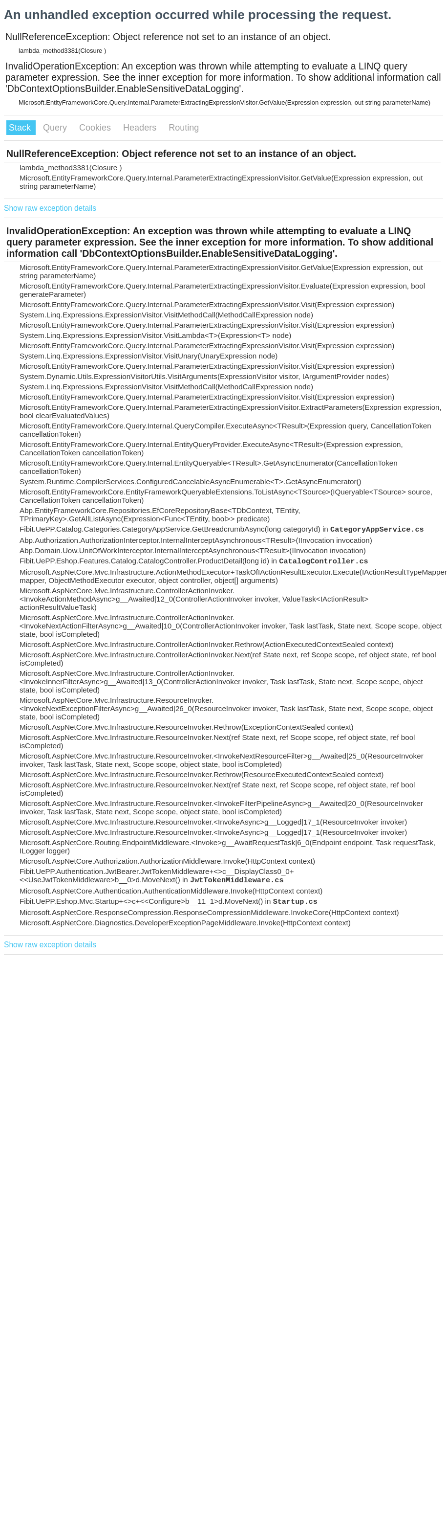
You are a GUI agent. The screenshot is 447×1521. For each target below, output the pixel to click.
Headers (141, 128)
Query (56, 128)
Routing (184, 128)
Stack (21, 128)
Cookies (96, 128)
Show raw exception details (50, 208)
